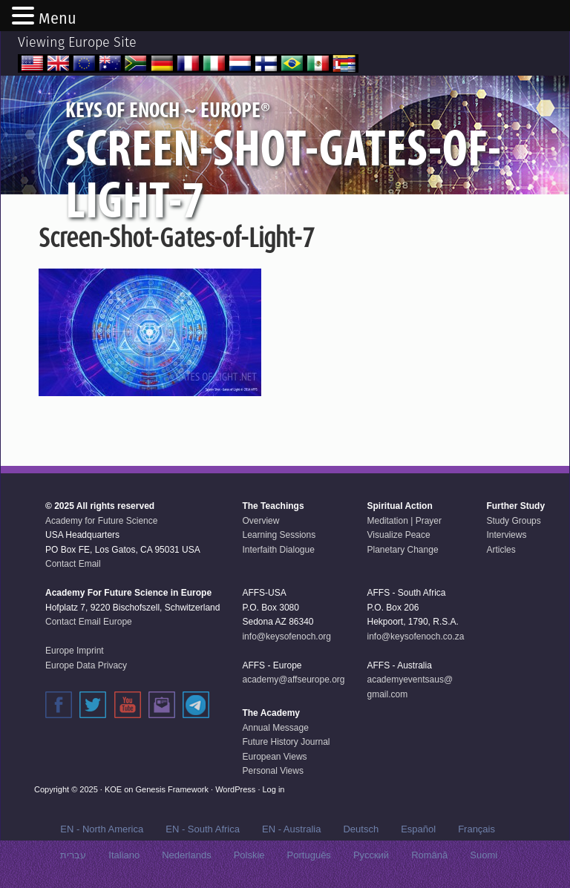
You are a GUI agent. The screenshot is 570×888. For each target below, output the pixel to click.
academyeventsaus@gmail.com (410, 687)
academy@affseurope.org (293, 679)
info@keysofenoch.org (286, 636)
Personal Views (273, 771)
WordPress (235, 789)
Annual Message (275, 728)
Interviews (506, 535)
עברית (73, 855)
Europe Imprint (74, 650)
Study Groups (513, 521)
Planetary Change (403, 550)
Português (309, 855)
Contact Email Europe (88, 621)
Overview (260, 521)
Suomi (483, 855)
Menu (57, 18)
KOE (113, 789)
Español (418, 829)
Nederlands (187, 855)
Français (476, 829)
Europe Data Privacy (86, 665)
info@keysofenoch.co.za (416, 636)
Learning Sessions (278, 535)
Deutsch (361, 829)
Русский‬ (371, 855)
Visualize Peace (398, 535)
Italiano (124, 855)
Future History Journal (286, 742)
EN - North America (101, 829)
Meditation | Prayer (404, 521)
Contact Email (73, 564)
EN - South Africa (203, 829)
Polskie (249, 855)
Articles (500, 550)
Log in (274, 789)
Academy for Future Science (101, 521)
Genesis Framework (172, 789)
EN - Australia (291, 829)
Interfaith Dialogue (278, 550)
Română (429, 855)
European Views (274, 756)
